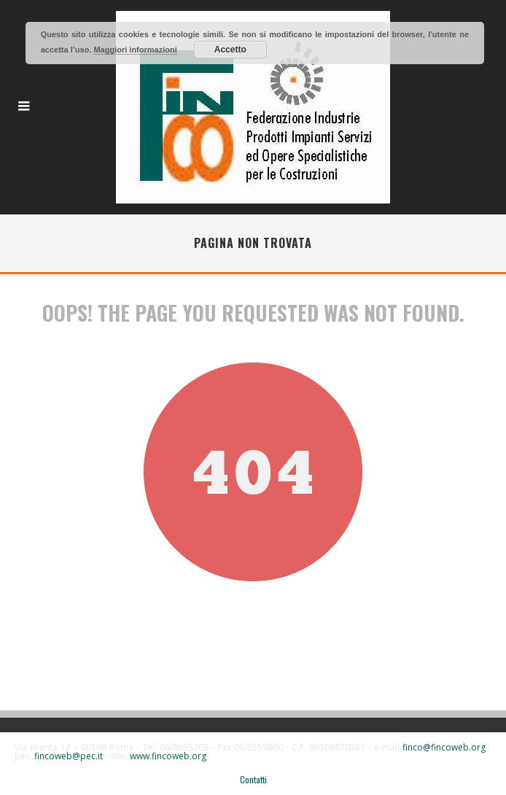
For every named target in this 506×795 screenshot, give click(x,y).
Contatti (253, 779)
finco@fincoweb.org (444, 747)
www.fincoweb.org (168, 756)
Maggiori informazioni (134, 49)
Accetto (230, 49)
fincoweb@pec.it (68, 756)
